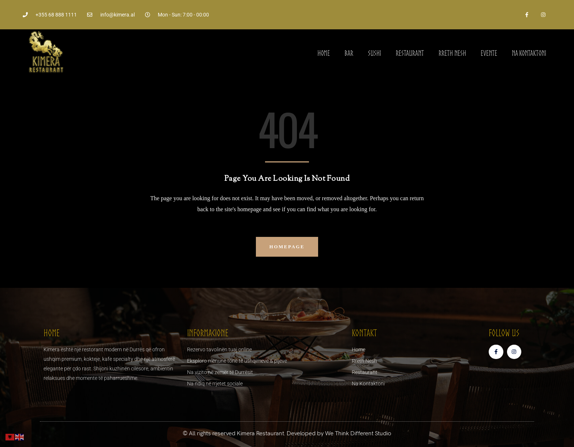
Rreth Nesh (452, 53)
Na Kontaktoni (529, 53)
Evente (489, 53)
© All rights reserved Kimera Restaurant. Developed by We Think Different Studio (287, 433)
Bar (348, 53)
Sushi (374, 53)
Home (323, 53)
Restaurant (410, 53)
